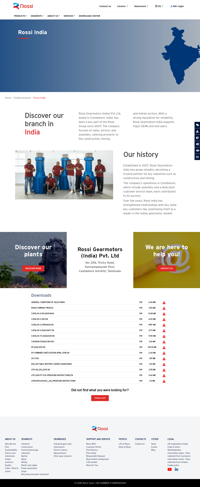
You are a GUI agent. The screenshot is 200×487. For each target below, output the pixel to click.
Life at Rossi (124, 444)
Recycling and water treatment (35, 474)
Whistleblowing (174, 450)
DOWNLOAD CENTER (89, 16)
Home (8, 97)
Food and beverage (29, 450)
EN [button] (158, 6)
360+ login (177, 6)
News (153, 444)
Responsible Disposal (95, 456)
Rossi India (39, 97)
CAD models (91, 462)
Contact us (105, 6)
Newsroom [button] (140, 6)
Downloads (100, 398)
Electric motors (60, 450)
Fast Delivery (92, 450)
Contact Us (167, 268)
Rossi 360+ (91, 444)
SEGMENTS (36, 16)
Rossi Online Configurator (97, 459)
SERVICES (68, 16)
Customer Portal (93, 447)
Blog (153, 450)
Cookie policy (173, 465)
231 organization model (178, 444)
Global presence (22, 97)
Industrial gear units (63, 444)
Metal (23, 459)
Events (154, 447)
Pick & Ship (91, 453)
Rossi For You (92, 465)
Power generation (29, 468)
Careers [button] (121, 6)
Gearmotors (59, 447)
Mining (24, 462)
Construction (27, 447)
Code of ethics (174, 447)
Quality (8, 465)
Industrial (25, 453)
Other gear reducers (63, 456)
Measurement (60, 453)
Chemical (25, 444)
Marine (24, 456)
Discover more (33, 268)
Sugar (24, 471)
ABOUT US (53, 16)
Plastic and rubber (29, 465)
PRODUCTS (19, 16)
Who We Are (10, 444)
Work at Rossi (125, 447)
